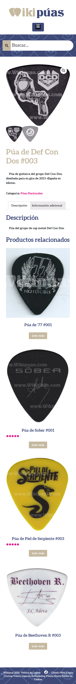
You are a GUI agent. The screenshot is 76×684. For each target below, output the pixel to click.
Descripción (19, 205)
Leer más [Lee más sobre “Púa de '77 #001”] (38, 335)
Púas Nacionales (32, 193)
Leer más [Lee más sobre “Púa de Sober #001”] (38, 444)
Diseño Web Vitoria (62, 673)
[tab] (19, 205)
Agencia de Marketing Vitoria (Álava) (41, 676)
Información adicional (47, 205)
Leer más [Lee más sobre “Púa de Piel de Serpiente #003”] (38, 553)
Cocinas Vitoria (13, 676)
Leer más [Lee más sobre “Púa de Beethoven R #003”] (38, 646)
